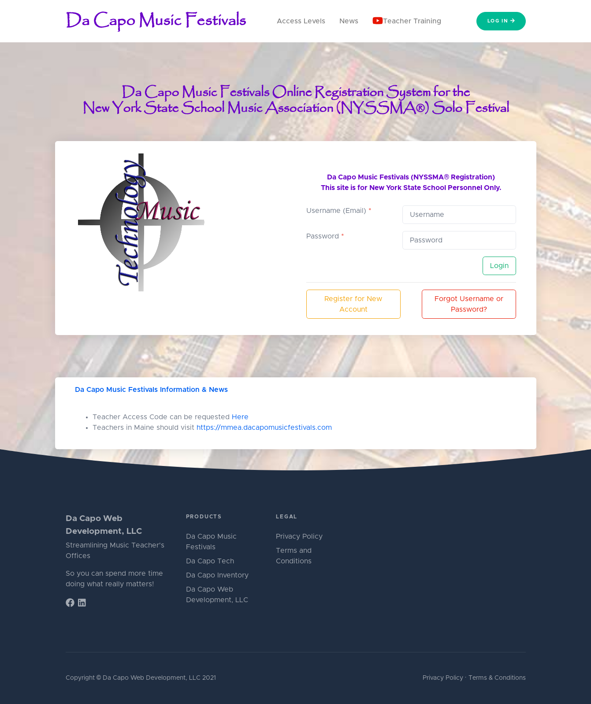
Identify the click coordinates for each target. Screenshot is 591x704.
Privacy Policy (299, 536)
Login (499, 265)
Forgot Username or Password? (469, 304)
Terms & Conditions (497, 678)
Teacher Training (406, 20)
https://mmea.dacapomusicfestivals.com (264, 427)
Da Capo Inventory (217, 575)
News (348, 21)
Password (325, 236)
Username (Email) (339, 210)
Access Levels (301, 21)
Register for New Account (353, 304)
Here (240, 417)
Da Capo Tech (210, 561)
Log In (501, 20)
